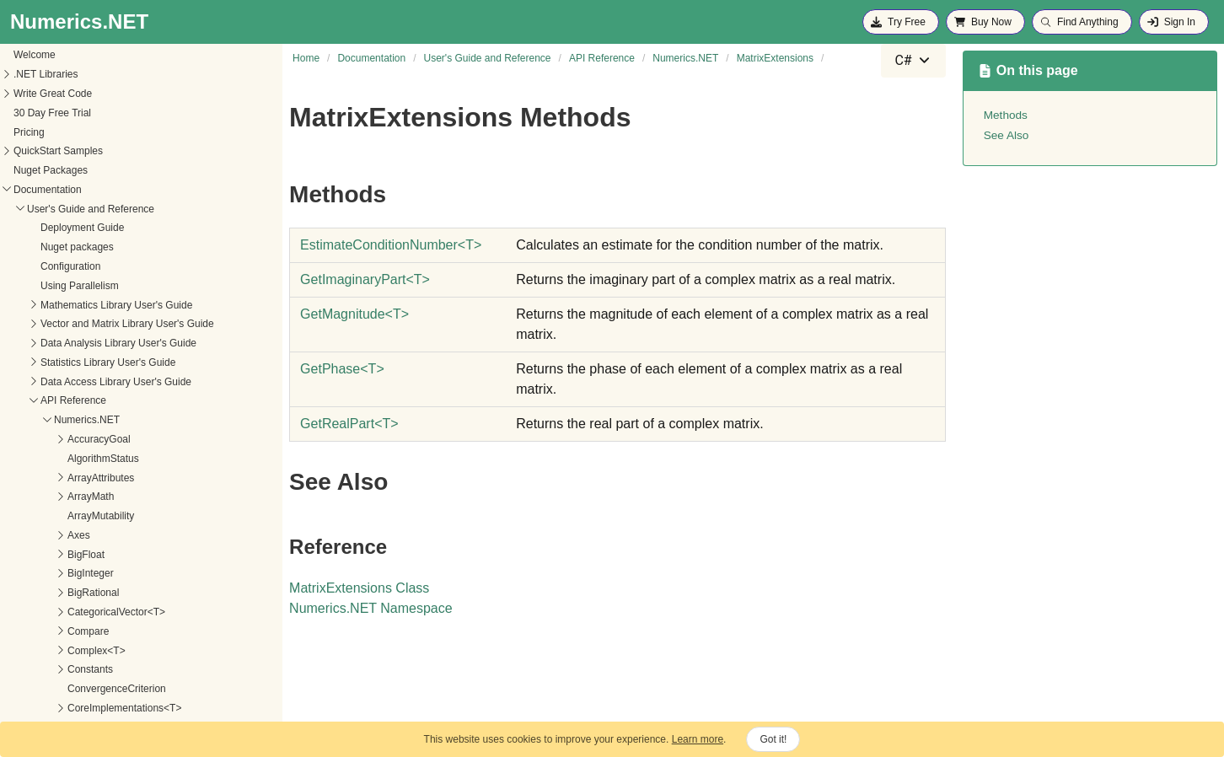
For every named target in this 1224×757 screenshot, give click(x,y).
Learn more (697, 739)
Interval (43, 207)
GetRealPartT (349, 423)
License (44, 342)
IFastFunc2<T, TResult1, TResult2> (106, 54)
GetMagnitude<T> (95, 553)
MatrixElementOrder (72, 457)
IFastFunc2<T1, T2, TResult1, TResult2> (118, 73)
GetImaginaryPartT (365, 279)
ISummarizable (60, 284)
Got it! (773, 739)
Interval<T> (52, 227)
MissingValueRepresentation (91, 691)
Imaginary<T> (58, 92)
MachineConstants (68, 361)
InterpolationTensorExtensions (95, 188)
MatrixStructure (61, 653)
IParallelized (54, 246)
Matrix (41, 399)
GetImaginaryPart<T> (102, 534)
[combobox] (913, 61)
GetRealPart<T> (90, 592)
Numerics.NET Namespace (371, 608)
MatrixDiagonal (60, 438)
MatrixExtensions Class (359, 588)
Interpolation (55, 169)
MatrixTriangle (59, 673)
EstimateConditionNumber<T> (122, 515)
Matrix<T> (49, 419)
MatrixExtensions (65, 476)
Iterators (45, 303)
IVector (42, 323)
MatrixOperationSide (73, 634)
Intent (39, 150)
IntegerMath (54, 131)
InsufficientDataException (84, 111)
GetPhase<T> (85, 572)
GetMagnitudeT (354, 314)
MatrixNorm (53, 614)
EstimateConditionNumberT (390, 245)
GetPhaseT (342, 369)
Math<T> (47, 380)
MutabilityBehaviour (71, 711)
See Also (1006, 135)
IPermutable (54, 265)
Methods (59, 496)
